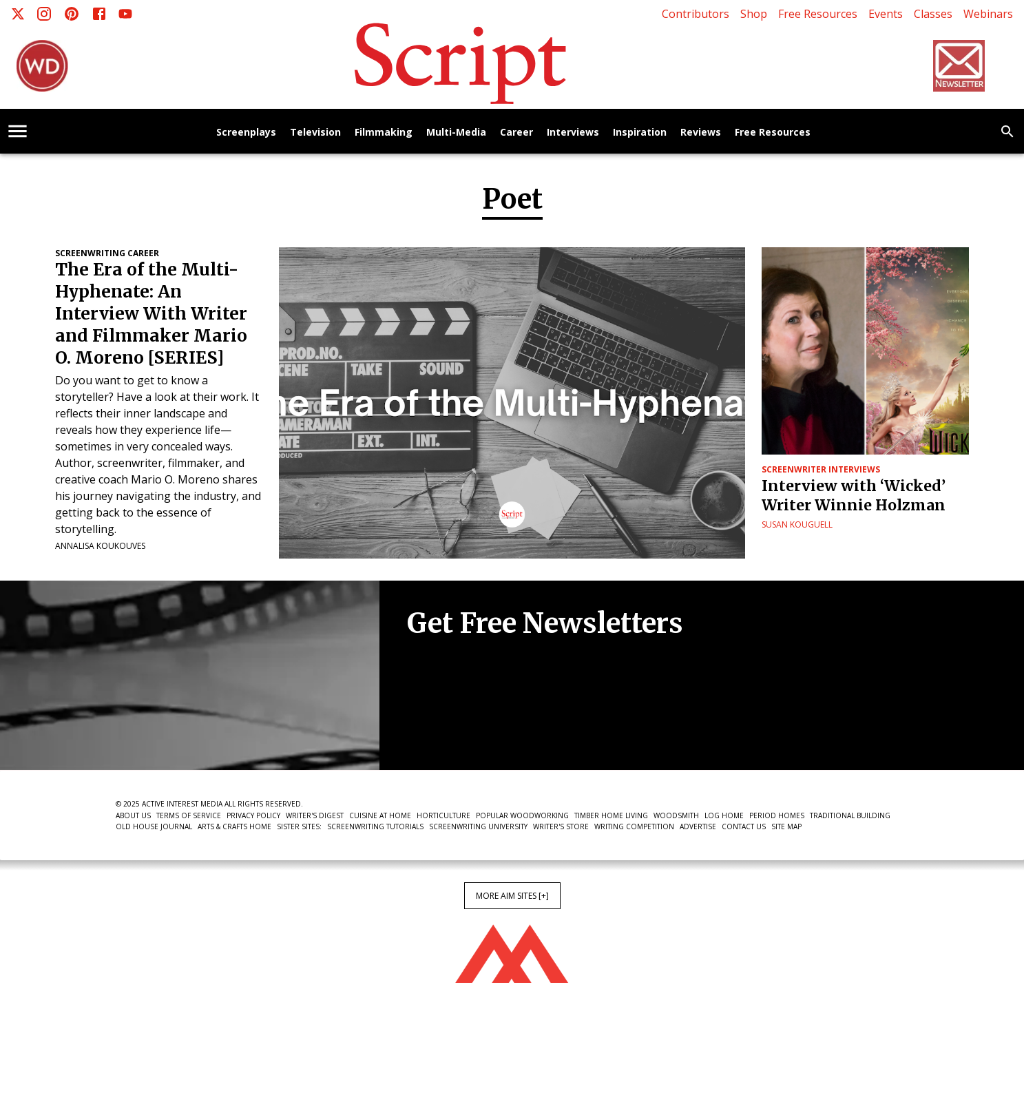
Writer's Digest (315, 815)
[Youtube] (125, 14)
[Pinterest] (71, 14)
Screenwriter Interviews (821, 469)
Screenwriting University (478, 826)
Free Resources (817, 13)
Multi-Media (456, 132)
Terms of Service (188, 815)
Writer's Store (561, 826)
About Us (133, 815)
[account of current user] (17, 131)
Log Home (724, 815)
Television (315, 132)
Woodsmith (676, 815)
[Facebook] (99, 14)
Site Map (786, 826)
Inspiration (639, 132)
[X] (18, 14)
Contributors (695, 13)
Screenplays (246, 132)
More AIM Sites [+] (512, 896)
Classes (933, 13)
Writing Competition (634, 826)
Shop (753, 13)
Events (885, 13)
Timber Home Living (611, 815)
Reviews (701, 132)
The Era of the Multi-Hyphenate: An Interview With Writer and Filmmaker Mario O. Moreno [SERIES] (151, 313)
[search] (1007, 131)
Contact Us (744, 826)
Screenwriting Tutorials (375, 826)
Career (516, 132)
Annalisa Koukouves (100, 546)
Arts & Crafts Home (234, 826)
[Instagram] (44, 14)
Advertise (698, 826)
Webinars (988, 13)
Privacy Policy (253, 815)
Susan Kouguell (797, 524)
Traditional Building (850, 815)
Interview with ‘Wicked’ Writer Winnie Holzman (853, 495)
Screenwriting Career (107, 253)
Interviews (573, 132)
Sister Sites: (299, 826)
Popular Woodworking (522, 815)
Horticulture (443, 815)
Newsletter (456, 728)
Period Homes (776, 815)
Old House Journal (154, 826)
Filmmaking (383, 132)
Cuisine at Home (380, 815)
